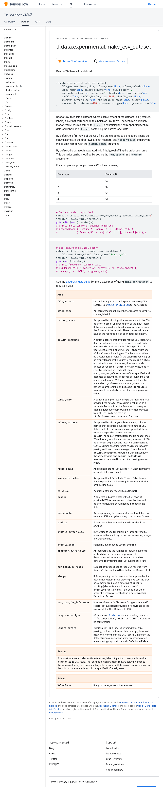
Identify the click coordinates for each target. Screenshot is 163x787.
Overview (9, 21)
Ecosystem (90, 4)
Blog (51, 748)
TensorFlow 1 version (72, 61)
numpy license (56, 712)
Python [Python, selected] (25, 21)
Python (104, 38)
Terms (52, 782)
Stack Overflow (114, 759)
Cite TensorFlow (114, 769)
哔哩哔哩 (54, 764)
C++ (37, 21)
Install (42, 4)
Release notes (113, 753)
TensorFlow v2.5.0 (18, 14)
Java (48, 21)
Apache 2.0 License (107, 706)
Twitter (53, 759)
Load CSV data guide (78, 281)
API (73, 38)
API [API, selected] (71, 4)
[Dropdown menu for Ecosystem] (101, 4)
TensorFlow (61, 38)
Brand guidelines (115, 764)
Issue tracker (113, 748)
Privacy (63, 782)
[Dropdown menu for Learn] (62, 4)
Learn (55, 4)
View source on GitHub (109, 61)
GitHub (152, 4)
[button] (22, 34)
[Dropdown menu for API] (77, 4)
